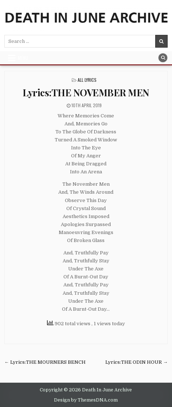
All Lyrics (87, 80)
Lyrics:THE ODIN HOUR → (136, 362)
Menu (23, 57)
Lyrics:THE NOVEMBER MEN (86, 92)
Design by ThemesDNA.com (86, 400)
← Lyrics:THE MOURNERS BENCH (45, 362)
